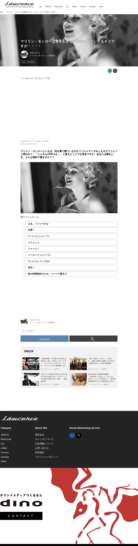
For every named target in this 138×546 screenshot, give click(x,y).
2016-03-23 (35, 53)
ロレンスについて (44, 439)
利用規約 (39, 452)
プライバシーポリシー (46, 457)
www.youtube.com (28, 144)
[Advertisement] (40, 295)
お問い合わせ (42, 448)
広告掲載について (44, 443)
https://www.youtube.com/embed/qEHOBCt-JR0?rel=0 (69, 112)
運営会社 (39, 434)
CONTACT (21, 516)
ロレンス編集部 (48, 55)
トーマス (34, 55)
